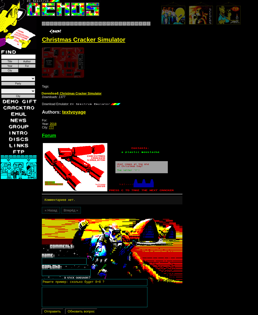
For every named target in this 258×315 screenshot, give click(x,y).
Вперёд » (71, 211)
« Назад (51, 211)
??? (51, 127)
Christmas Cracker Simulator (72, 93)
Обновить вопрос (81, 312)
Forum (49, 135)
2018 (53, 124)
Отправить (52, 312)
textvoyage (74, 112)
